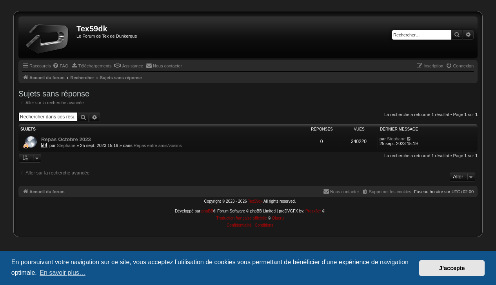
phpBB (207, 211)
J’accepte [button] (452, 268)
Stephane (66, 145)
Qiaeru (277, 218)
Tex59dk (255, 201)
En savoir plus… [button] (62, 272)
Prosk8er (313, 211)
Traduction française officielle (241, 218)
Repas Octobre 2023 (66, 139)
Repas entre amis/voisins (158, 145)
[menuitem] (60, 66)
